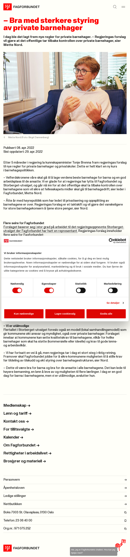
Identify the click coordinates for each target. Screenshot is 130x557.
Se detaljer (113, 302)
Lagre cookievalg (65, 313)
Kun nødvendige (24, 313)
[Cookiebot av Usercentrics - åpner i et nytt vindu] (111, 240)
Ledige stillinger (65, 496)
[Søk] (114, 6)
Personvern (65, 480)
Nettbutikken (65, 504)
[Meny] (123, 6)
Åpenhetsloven (65, 488)
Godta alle (106, 313)
